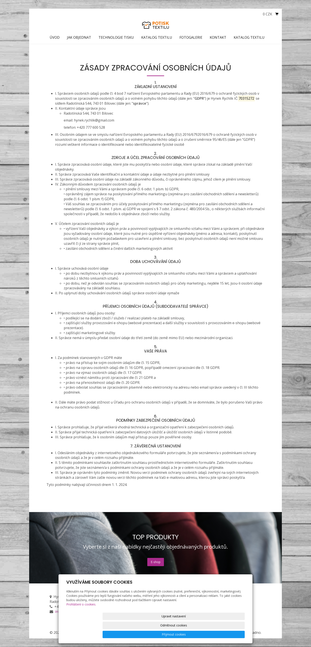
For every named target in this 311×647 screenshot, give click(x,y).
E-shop (155, 562)
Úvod (55, 37)
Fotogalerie (190, 37)
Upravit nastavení (157, 634)
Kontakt (218, 37)
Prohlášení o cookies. (81, 622)
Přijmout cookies (228, 634)
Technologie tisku (116, 37)
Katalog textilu (156, 37)
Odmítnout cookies (192, 634)
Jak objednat (79, 37)
